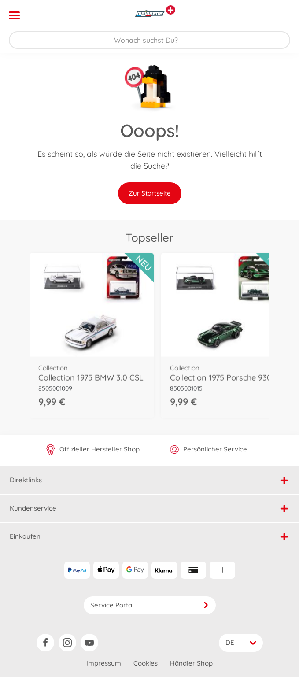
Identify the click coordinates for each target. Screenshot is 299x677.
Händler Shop (191, 663)
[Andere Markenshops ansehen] (170, 10)
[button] (280, 15)
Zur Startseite (150, 193)
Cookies (145, 663)
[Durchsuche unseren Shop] (149, 40)
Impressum (103, 663)
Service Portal (149, 605)
